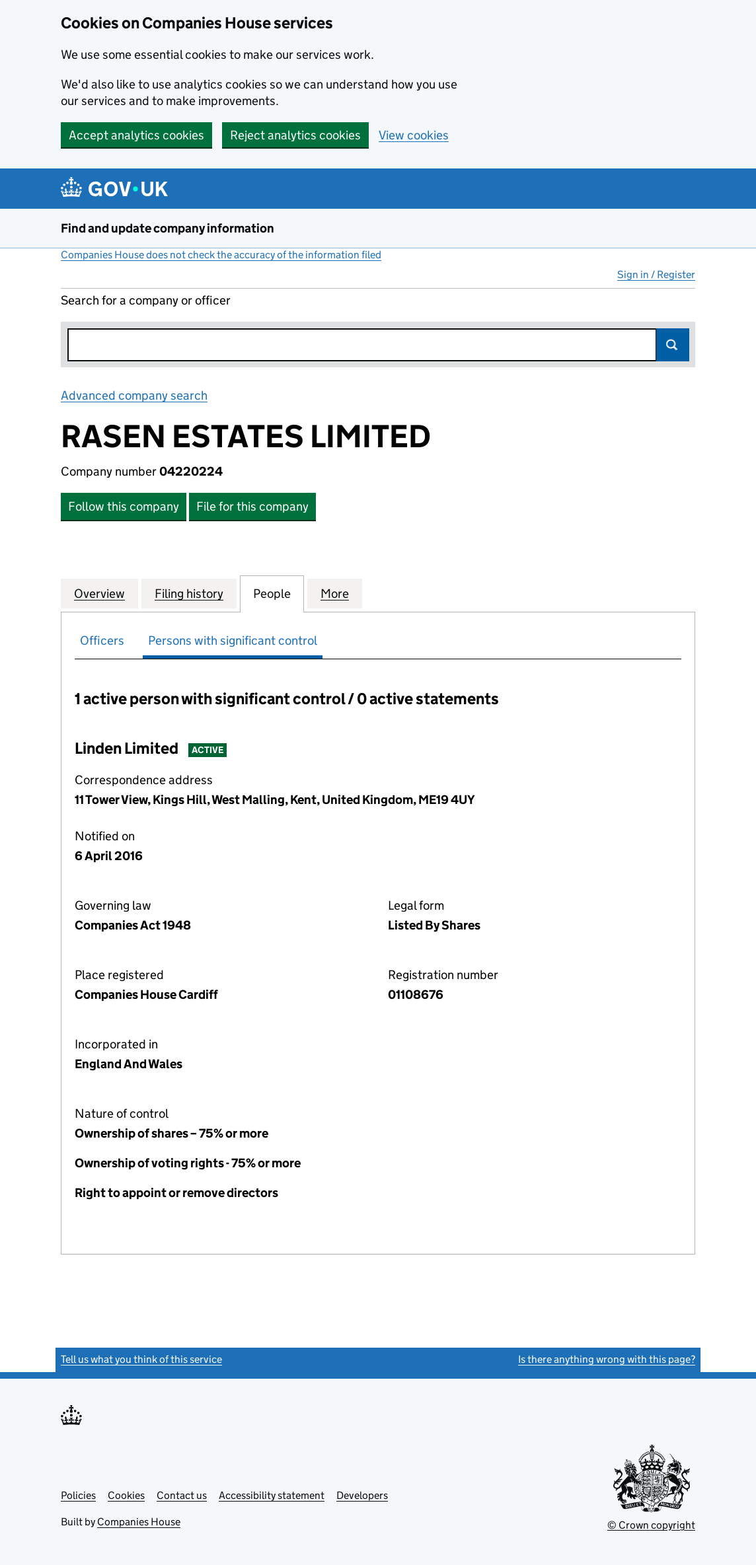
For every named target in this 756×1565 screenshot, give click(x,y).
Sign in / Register (656, 274)
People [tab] (272, 593)
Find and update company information (167, 228)
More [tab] (335, 593)
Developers (362, 1495)
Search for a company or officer (146, 300)
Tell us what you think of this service (141, 1359)
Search (672, 344)
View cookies (414, 135)
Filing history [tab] (189, 593)
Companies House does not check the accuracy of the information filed (221, 254)
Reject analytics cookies (295, 135)
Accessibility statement (271, 1495)
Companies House (138, 1521)
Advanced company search (134, 395)
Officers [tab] (102, 640)
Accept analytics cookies (136, 135)
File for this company (252, 506)
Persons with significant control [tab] (232, 640)
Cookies (126, 1495)
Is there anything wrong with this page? (606, 1359)
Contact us (182, 1495)
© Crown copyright (651, 1525)
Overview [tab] (99, 593)
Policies (78, 1495)
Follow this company (123, 506)
